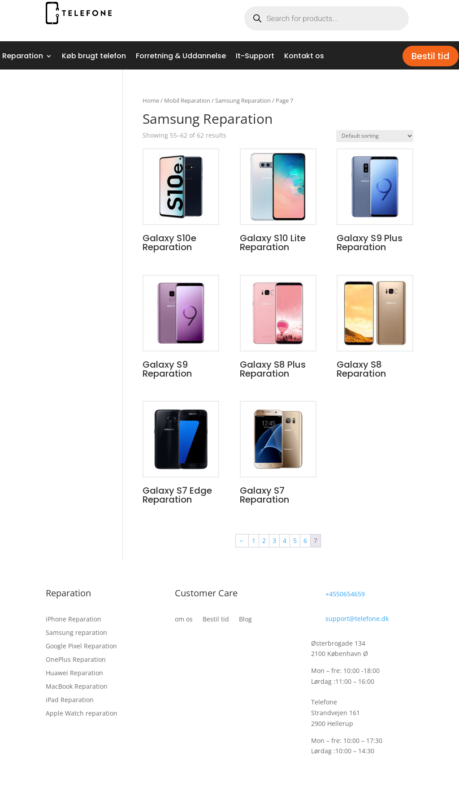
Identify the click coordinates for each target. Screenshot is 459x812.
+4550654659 (345, 594)
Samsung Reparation (243, 100)
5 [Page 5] (295, 540)
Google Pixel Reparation (81, 646)
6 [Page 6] (305, 540)
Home (151, 100)
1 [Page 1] (253, 540)
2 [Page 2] (264, 540)
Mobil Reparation (187, 100)
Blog (245, 619)
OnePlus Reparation (76, 660)
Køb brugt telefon (94, 57)
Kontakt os (304, 57)
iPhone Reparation (73, 619)
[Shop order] (374, 136)
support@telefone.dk (357, 618)
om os (184, 619)
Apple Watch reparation (81, 713)
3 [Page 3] (274, 540)
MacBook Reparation (77, 686)
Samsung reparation (76, 633)
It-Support (255, 57)
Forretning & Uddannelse (181, 57)
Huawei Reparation (74, 673)
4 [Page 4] (284, 540)
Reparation (22, 57)
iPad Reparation (70, 700)
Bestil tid (430, 56)
